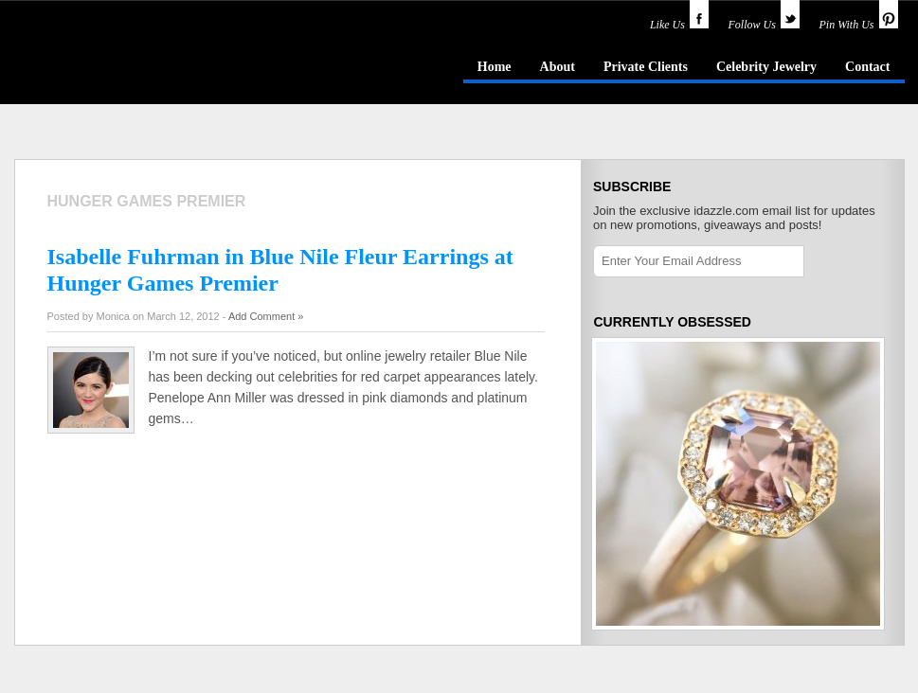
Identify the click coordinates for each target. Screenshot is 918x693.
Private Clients (645, 67)
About (557, 67)
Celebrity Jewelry (766, 67)
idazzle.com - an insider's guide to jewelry (150, 65)
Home (494, 67)
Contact (867, 67)
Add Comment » (265, 316)
